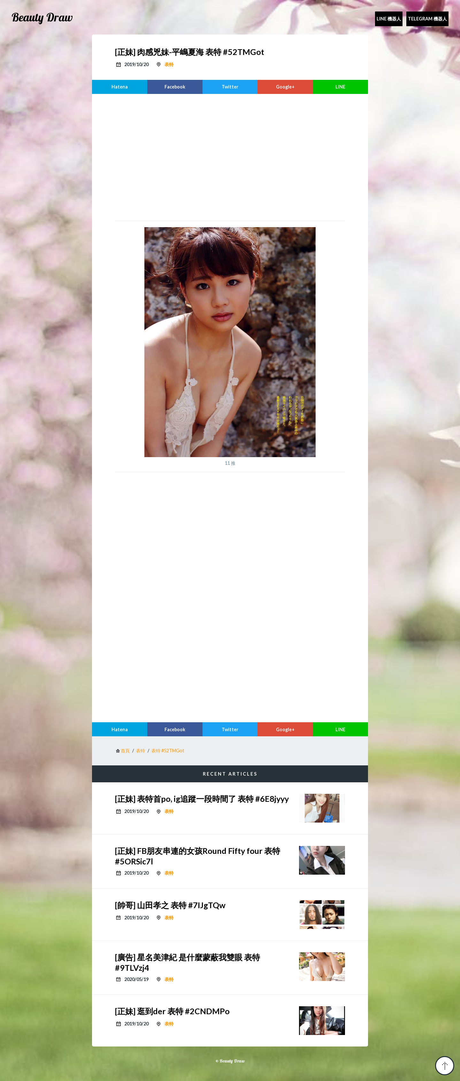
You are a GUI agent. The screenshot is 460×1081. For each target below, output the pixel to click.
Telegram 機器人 (427, 18)
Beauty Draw (42, 17)
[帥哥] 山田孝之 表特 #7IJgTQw (170, 905)
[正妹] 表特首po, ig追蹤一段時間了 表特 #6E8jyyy (202, 798)
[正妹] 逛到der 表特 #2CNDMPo (172, 1011)
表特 (169, 64)
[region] (230, 156)
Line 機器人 (389, 18)
